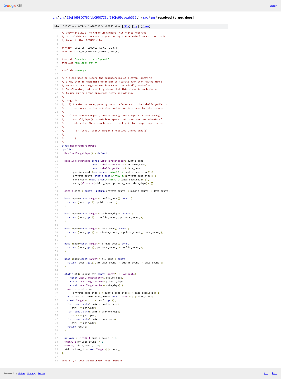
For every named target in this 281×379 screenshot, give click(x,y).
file (126, 26)
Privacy (31, 373)
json (274, 373)
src (145, 17)
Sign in (273, 5)
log (135, 26)
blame (145, 26)
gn (55, 17)
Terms (41, 373)
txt (266, 373)
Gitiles (21, 373)
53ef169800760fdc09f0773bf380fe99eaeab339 (101, 17)
